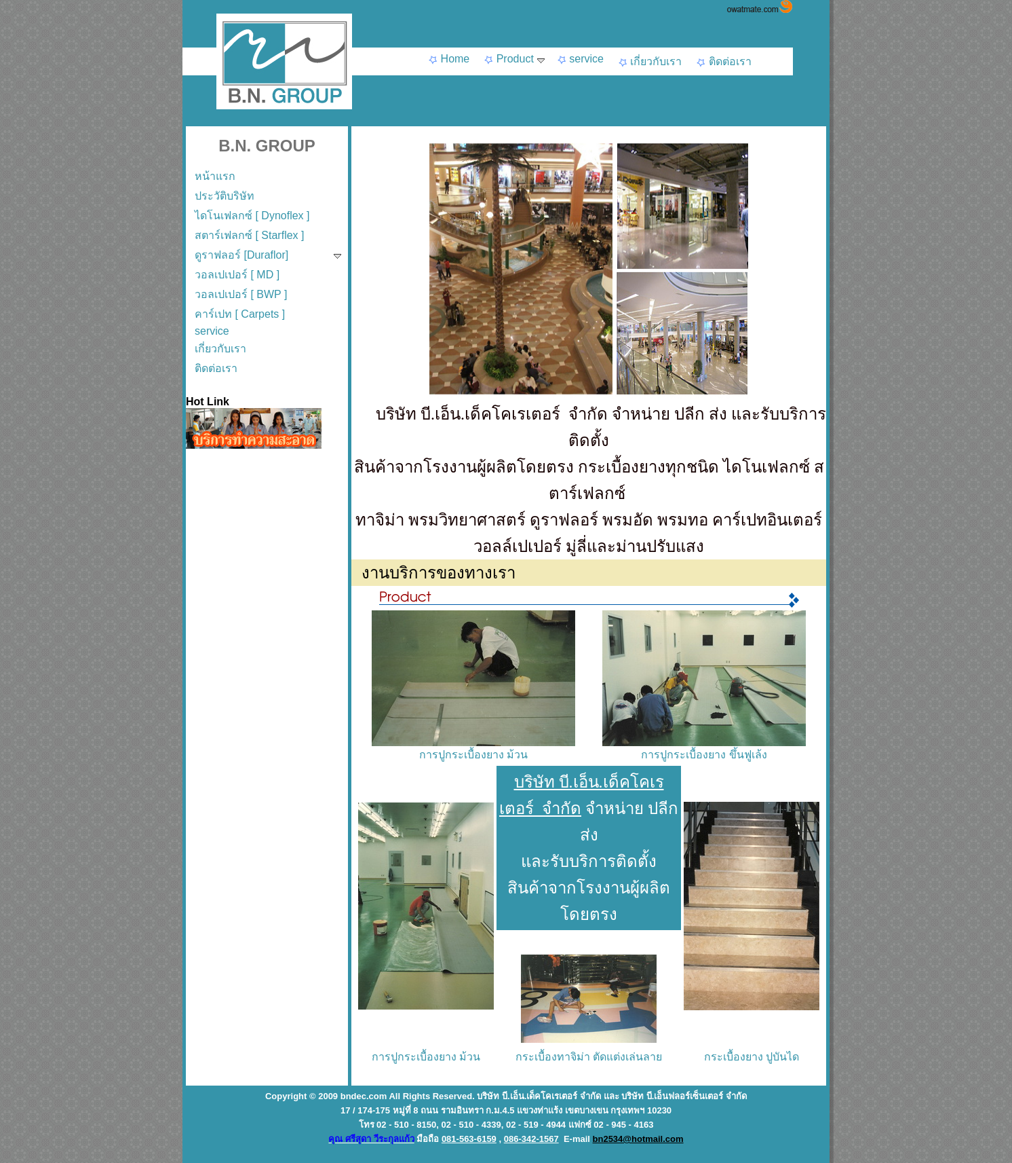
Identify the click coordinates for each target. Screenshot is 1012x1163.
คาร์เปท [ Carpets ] (240, 314)
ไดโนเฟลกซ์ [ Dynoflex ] (252, 215)
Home (448, 58)
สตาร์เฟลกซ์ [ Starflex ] (249, 235)
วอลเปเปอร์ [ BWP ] (241, 294)
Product (514, 58)
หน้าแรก (215, 176)
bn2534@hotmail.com (638, 1139)
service (580, 58)
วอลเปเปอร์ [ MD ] (237, 274)
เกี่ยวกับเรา (649, 61)
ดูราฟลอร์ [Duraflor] (268, 255)
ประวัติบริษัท (224, 196)
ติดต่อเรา (723, 61)
